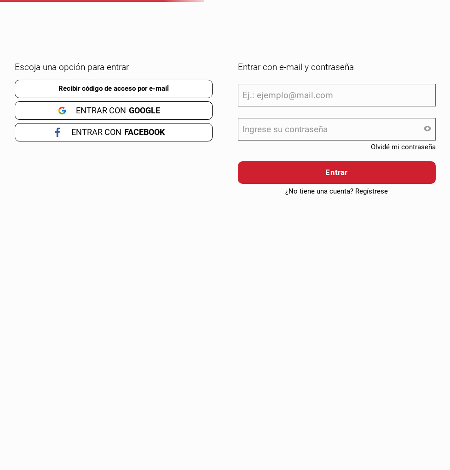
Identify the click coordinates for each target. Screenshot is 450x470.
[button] (427, 129)
